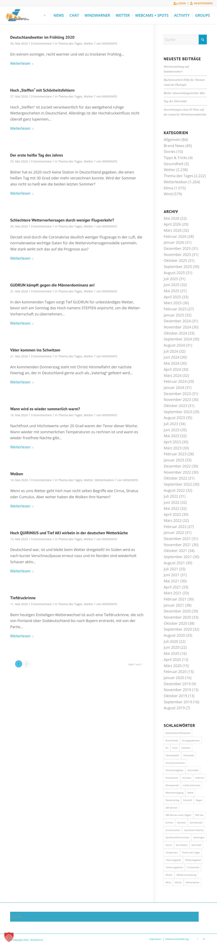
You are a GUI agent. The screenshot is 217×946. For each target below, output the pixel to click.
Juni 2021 (171, 574)
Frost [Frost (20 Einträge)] (175, 747)
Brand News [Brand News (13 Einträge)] (171, 740)
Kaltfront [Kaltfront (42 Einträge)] (199, 777)
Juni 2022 (171, 502)
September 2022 (178, 484)
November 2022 (177, 472)
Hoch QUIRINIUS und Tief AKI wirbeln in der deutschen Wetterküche (69, 533)
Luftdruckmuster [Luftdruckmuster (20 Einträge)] (191, 785)
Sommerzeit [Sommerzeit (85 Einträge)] (196, 822)
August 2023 (174, 417)
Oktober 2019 (175, 695)
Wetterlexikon (104, 480)
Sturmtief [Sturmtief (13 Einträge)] (196, 844)
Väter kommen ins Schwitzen (35, 350)
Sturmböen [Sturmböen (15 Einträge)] (182, 844)
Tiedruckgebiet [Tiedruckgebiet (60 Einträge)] (173, 859)
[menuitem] (179, 3)
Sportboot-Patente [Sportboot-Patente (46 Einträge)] (193, 830)
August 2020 (174, 635)
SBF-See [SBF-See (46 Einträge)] (199, 815)
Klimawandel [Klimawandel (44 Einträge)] (172, 785)
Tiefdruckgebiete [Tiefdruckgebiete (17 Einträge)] (174, 867)
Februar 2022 (175, 526)
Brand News (174, 145)
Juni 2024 (171, 357)
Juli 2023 (171, 423)
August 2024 (174, 345)
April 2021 (172, 587)
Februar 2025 (175, 308)
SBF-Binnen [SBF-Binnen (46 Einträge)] (171, 807)
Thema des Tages (70, 43)
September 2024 (178, 339)
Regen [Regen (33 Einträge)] (199, 800)
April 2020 (172, 659)
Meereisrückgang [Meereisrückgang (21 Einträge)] (174, 792)
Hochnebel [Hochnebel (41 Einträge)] (192, 770)
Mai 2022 (171, 508)
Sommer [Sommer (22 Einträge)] (181, 822)
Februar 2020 (175, 671)
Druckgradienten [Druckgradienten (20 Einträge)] (191, 740)
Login (179, 3)
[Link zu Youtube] (204, 939)
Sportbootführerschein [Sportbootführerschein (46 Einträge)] (177, 837)
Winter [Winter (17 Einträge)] (178, 882)
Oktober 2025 (175, 260)
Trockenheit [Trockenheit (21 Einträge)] (193, 867)
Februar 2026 (175, 236)
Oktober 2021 (175, 550)
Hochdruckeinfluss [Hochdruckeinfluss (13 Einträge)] (175, 762)
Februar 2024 (175, 381)
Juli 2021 (171, 568)
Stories (169, 151)
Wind (168, 193)
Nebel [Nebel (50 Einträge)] (190, 792)
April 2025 (172, 296)
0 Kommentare (41, 43)
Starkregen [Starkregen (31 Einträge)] (199, 837)
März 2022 (173, 520)
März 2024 (173, 375)
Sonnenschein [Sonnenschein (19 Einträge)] (172, 830)
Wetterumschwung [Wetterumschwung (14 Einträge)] (186, 874)
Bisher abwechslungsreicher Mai (184, 93)
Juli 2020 (171, 641)
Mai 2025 (171, 290)
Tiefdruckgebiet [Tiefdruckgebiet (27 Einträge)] (193, 859)
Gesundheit (173, 163)
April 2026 (172, 224)
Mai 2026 (171, 218)
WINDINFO (109, 43)
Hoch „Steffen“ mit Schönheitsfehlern (42, 90)
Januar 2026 (174, 242)
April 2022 (172, 514)
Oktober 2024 (175, 333)
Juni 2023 (171, 429)
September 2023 (178, 411)
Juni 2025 (171, 284)
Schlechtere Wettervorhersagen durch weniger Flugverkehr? (62, 220)
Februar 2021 (175, 599)
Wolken (16, 473)
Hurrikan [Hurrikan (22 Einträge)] (186, 777)
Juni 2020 (171, 647)
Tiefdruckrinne (23, 597)
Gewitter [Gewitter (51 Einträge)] (186, 747)
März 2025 (173, 302)
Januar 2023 (174, 460)
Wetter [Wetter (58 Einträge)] (169, 874)
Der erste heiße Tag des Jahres (36, 155)
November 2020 (177, 617)
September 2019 (178, 701)
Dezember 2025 (177, 248)
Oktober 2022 (175, 478)
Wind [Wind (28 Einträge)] (168, 882)
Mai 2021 (171, 580)
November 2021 (177, 544)
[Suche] (185, 39)
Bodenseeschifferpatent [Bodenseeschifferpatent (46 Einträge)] (178, 732)
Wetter (88, 43)
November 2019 (177, 689)
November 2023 (177, 399)
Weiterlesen (22, 63)
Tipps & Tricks (175, 157)
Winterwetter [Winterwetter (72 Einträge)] (192, 882)
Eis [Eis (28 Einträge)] (166, 747)
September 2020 (178, 629)
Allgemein (172, 139)
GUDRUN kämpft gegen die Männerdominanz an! (52, 285)
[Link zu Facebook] (198, 939)
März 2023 (173, 448)
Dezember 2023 (177, 393)
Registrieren (201, 3)
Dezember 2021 (177, 538)
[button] (9, 937)
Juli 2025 (171, 278)
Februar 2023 (175, 453)
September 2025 (178, 266)
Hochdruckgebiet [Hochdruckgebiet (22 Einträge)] (174, 770)
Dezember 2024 (177, 320)
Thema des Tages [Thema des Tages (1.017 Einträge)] (191, 852)
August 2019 (174, 707)
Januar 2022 (174, 532)
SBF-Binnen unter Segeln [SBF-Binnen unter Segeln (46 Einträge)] (178, 815)
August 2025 (174, 272)
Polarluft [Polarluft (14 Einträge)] (187, 800)
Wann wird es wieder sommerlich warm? (45, 409)
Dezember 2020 (177, 611)
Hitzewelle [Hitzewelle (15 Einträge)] (188, 755)
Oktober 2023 (175, 405)
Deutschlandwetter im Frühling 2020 (42, 37)
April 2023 (172, 441)
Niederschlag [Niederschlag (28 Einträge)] (172, 800)
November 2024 (177, 327)
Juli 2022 (171, 496)
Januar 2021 (174, 605)
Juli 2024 (171, 351)
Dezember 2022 (177, 466)
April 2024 (172, 369)
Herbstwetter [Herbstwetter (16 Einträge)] (172, 755)
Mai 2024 (171, 363)
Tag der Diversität (175, 101)
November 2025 (177, 254)
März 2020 (173, 665)
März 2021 (173, 592)
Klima (168, 187)
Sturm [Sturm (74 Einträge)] (168, 844)
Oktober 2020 (175, 623)
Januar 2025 (174, 315)
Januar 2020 (174, 677)
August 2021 (174, 562)
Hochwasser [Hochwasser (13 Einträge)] (171, 777)
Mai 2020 (171, 653)
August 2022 (174, 490)
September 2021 (178, 556)
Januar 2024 (174, 387)
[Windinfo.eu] (17, 15)
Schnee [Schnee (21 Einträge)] (169, 822)
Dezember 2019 (177, 683)
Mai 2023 (171, 435)
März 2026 (173, 230)
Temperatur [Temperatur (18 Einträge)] (171, 852)
